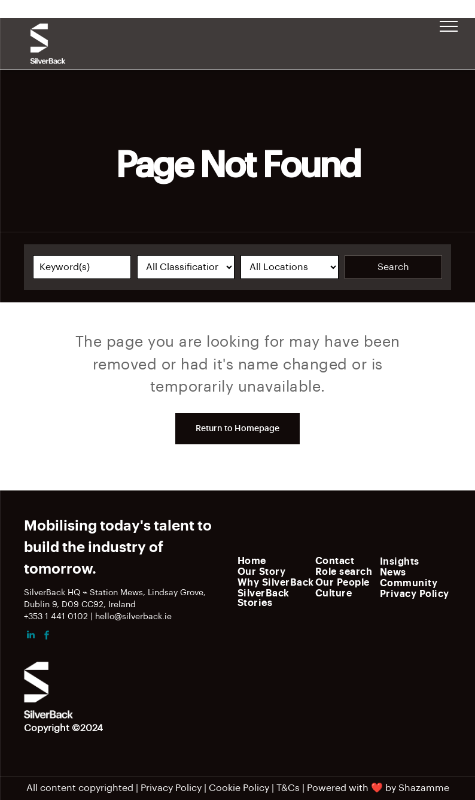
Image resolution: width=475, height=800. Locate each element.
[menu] (448, 26)
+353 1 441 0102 (56, 617)
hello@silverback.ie (133, 617)
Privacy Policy (171, 788)
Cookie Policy (239, 788)
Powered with (338, 788)
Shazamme (423, 788)
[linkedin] (30, 637)
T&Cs (288, 788)
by (390, 788)
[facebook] (46, 637)
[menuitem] (281, 560)
